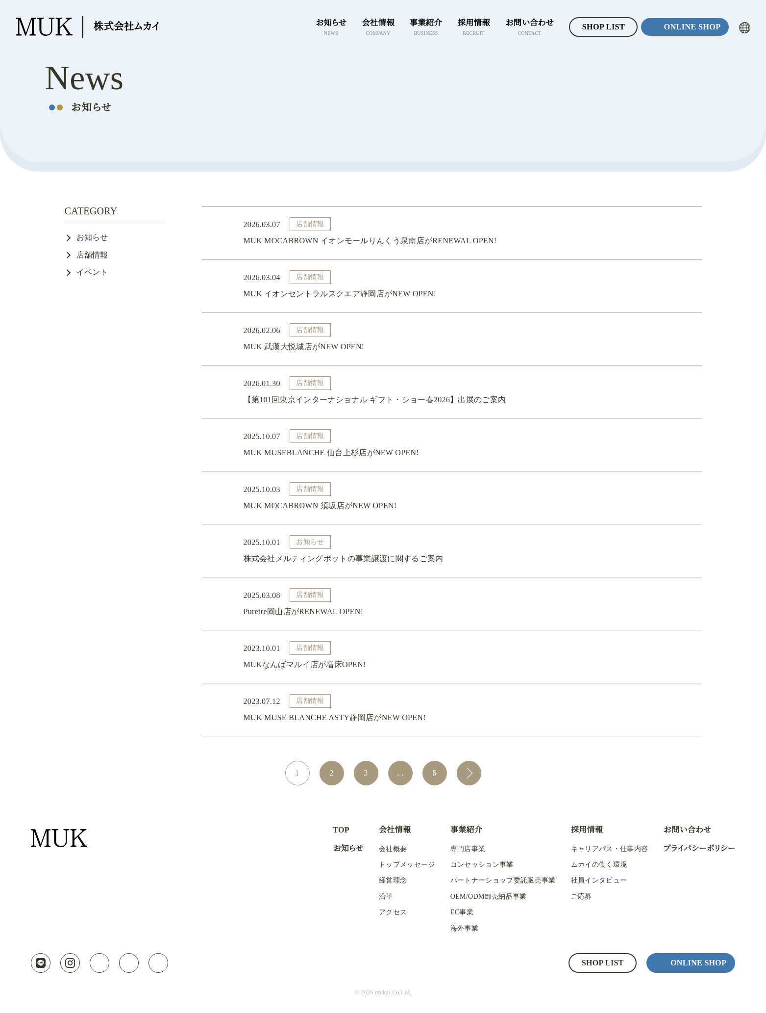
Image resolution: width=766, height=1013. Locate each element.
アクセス (386, 912)
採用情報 (579, 829)
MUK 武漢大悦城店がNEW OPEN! (467, 338)
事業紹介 (458, 829)
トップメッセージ (400, 865)
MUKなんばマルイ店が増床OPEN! (467, 656)
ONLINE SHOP (691, 27)
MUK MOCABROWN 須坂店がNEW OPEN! (467, 497)
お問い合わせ (679, 829)
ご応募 (574, 897)
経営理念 (386, 880)
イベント (92, 272)
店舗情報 (92, 254)
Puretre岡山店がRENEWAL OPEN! (467, 603)
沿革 (379, 897)
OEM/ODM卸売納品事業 (482, 897)
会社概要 (386, 849)
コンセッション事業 (474, 865)
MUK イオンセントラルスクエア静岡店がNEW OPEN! (467, 285)
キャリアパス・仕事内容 (602, 849)
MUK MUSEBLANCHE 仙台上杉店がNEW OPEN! (467, 444)
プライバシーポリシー (695, 848)
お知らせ (92, 237)
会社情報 (388, 829)
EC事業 (454, 912)
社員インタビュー (591, 880)
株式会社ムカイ (89, 27)
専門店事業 (460, 849)
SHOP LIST (599, 27)
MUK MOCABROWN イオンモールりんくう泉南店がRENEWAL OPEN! (467, 232)
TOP (334, 829)
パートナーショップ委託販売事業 (495, 880)
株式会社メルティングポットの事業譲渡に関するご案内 (467, 550)
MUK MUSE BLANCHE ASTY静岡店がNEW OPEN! (467, 709)
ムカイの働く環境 (592, 865)
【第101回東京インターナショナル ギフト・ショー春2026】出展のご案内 (467, 391)
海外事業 (456, 929)
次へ (469, 773)
